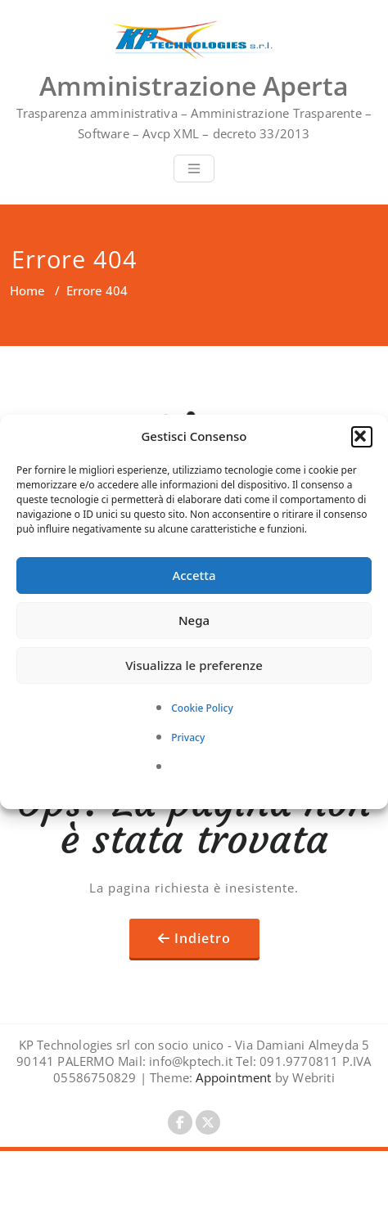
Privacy (188, 737)
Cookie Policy (202, 708)
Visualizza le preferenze (194, 665)
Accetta (193, 575)
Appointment (231, 1077)
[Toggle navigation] (194, 168)
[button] (362, 437)
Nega (194, 620)
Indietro (202, 938)
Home (27, 290)
